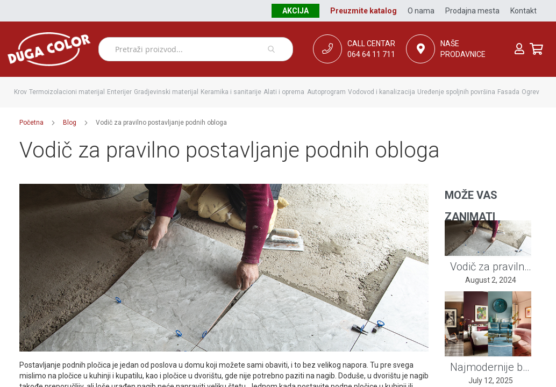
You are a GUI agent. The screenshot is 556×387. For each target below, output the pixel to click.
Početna (31, 122)
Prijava (519, 48)
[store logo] (49, 49)
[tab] (488, 195)
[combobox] (195, 49)
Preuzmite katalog (363, 10)
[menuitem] (20, 92)
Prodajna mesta (472, 10)
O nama (421, 10)
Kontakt (523, 10)
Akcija (295, 10)
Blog (69, 122)
